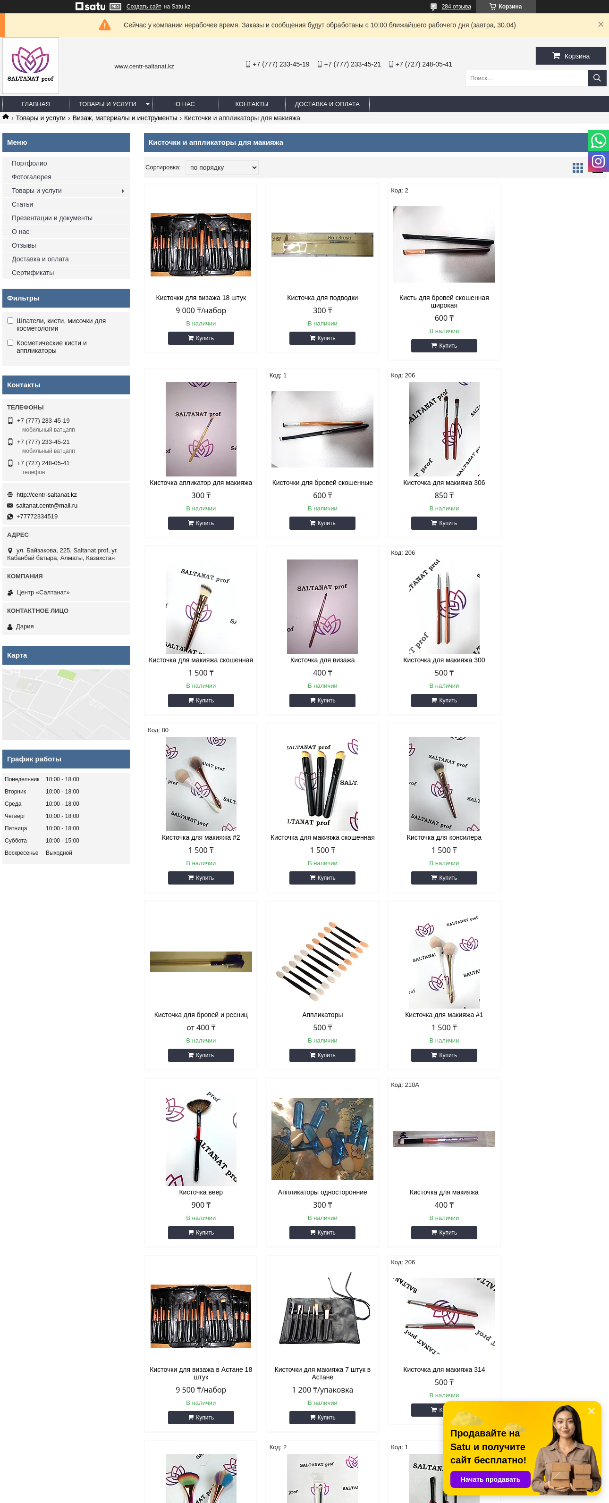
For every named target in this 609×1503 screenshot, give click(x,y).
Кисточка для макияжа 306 (316, 482)
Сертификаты (33, 272)
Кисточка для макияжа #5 (316, 1215)
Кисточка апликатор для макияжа (552, 301)
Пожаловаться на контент (331, 1494)
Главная (36, 104)
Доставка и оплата (327, 104)
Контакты (251, 104)
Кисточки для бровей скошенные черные (551, 1218)
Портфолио (29, 163)
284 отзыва (456, 6)
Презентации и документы (52, 218)
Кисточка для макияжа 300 (199, 667)
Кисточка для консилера (551, 667)
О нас (185, 104)
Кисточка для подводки (316, 297)
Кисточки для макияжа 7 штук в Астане (552, 1033)
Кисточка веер (552, 852)
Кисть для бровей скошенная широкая (434, 301)
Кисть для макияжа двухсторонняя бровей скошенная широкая (434, 1222)
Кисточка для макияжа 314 (199, 1215)
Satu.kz (344, 1485)
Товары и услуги (107, 104)
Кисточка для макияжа (316, 1030)
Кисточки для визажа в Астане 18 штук (434, 1033)
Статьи (22, 204)
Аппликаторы (316, 852)
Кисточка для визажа (551, 482)
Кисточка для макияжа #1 (434, 852)
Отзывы (24, 245)
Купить (203, 338)
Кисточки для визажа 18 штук (199, 297)
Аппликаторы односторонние (199, 1030)
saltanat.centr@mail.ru (46, 505)
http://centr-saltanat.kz (47, 494)
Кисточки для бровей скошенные (199, 482)
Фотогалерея (31, 177)
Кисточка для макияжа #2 (316, 667)
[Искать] (597, 78)
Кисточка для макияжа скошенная (433, 486)
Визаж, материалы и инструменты (125, 118)
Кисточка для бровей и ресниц (198, 852)
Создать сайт (144, 6)
